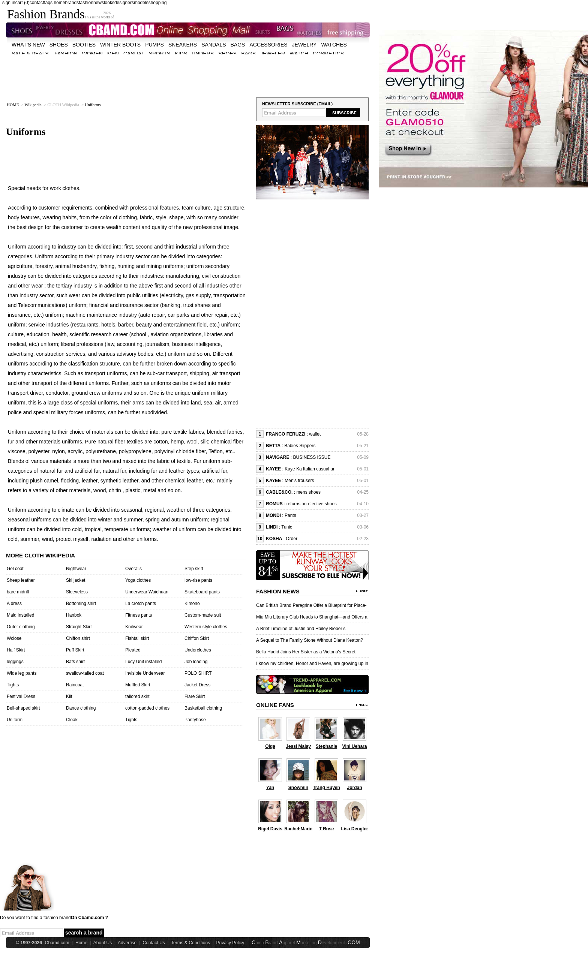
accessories (268, 45)
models (141, 2)
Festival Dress (21, 696)
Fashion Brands (45, 14)
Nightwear (76, 568)
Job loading (195, 661)
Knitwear (134, 626)
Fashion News (278, 591)
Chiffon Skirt (196, 638)
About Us (102, 942)
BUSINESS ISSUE (311, 457)
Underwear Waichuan (146, 592)
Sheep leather (21, 580)
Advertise (127, 942)
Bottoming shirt (81, 603)
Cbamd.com (57, 942)
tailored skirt (137, 696)
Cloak (72, 719)
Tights (13, 684)
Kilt (69, 696)
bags (238, 45)
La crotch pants (140, 603)
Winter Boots (120, 45)
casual (133, 54)
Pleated (133, 650)
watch (299, 54)
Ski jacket (75, 580)
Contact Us (153, 942)
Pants (290, 515)
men (113, 54)
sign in (8, 2)
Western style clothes (205, 626)
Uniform (14, 719)
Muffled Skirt (137, 684)
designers (124, 2)
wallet (315, 434)
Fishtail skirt (137, 638)
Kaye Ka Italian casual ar (309, 469)
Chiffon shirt (78, 638)
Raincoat (75, 684)
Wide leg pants (21, 673)
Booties (84, 45)
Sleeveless (77, 592)
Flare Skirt (194, 696)
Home (81, 942)
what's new (28, 45)
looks (109, 2)
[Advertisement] (188, 71)
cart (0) (22, 2)
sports (159, 54)
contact (37, 2)
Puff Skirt (75, 650)
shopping (157, 2)
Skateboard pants (202, 592)
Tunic (286, 527)
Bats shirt (75, 661)
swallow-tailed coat (85, 673)
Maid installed (20, 615)
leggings (15, 661)
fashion (86, 2)
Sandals (213, 45)
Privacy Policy (230, 942)
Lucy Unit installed (143, 661)
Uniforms (92, 104)
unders (203, 54)
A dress (14, 603)
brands (72, 2)
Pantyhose (195, 719)
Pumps (154, 45)
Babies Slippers (299, 445)
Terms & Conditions (190, 942)
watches (333, 45)
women (92, 54)
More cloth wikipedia (40, 555)
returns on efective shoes (311, 503)
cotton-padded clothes (147, 708)
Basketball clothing (203, 708)
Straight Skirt (79, 626)
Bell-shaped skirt (23, 708)
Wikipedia (33, 104)
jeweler (272, 54)
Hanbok (73, 615)
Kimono (192, 603)
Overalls (133, 568)
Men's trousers (299, 480)
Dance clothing (81, 708)
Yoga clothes (138, 580)
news (98, 2)
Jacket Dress (197, 684)
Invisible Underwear (145, 673)
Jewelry (304, 45)
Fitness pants (138, 615)
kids (181, 54)
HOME (13, 104)
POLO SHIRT (198, 673)
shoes (59, 45)
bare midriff (18, 592)
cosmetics (328, 54)
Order (291, 538)
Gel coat (15, 568)
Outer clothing (21, 626)
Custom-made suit (202, 615)
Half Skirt (16, 650)
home (59, 2)
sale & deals (30, 54)
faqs (48, 2)
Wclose (14, 638)
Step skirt (193, 568)
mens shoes (308, 492)
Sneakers (182, 45)
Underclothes (197, 650)
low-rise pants (198, 580)
